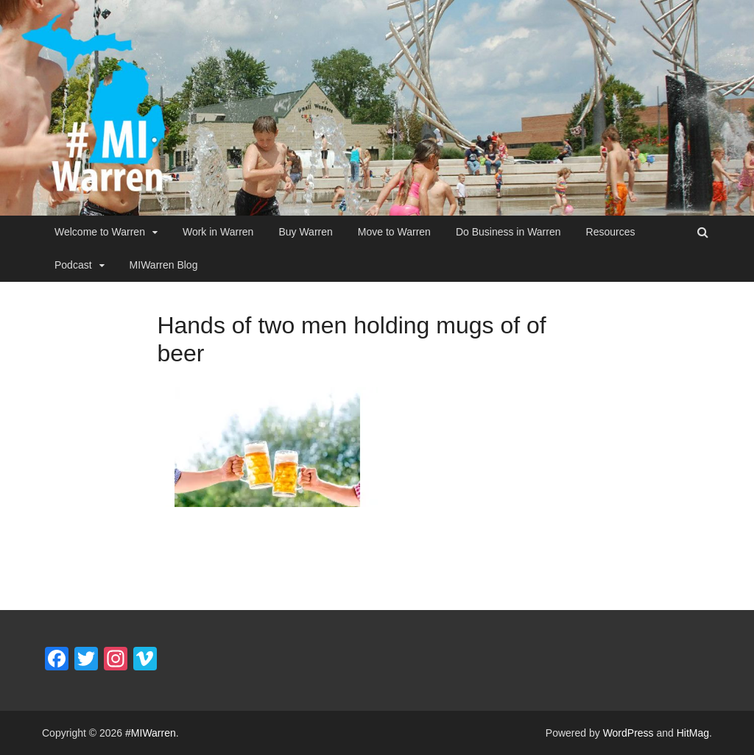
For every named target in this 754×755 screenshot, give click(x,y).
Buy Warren (305, 232)
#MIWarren (150, 733)
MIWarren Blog (164, 265)
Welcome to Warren (99, 232)
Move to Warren (394, 232)
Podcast (73, 265)
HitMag (693, 733)
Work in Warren (218, 232)
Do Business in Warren (508, 232)
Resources (610, 232)
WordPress (628, 733)
